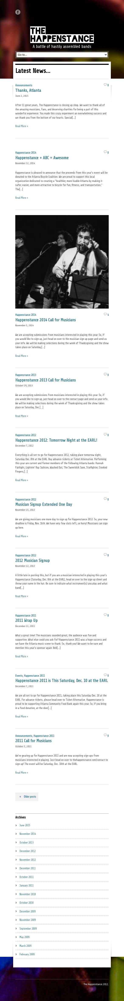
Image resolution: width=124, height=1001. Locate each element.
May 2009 (25, 937)
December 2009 (28, 911)
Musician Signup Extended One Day (43, 504)
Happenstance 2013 (25, 375)
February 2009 (27, 954)
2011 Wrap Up (26, 620)
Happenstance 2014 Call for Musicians (45, 320)
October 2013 (27, 842)
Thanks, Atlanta (28, 90)
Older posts (26, 797)
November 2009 (28, 920)
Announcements (23, 85)
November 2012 (28, 859)
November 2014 (28, 833)
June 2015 (25, 825)
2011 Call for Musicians (33, 741)
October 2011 (27, 877)
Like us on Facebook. (17, 12)
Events (19, 675)
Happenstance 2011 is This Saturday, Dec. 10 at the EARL (61, 680)
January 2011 (27, 885)
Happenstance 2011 (25, 615)
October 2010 (27, 902)
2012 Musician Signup (32, 560)
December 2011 (28, 868)
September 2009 (28, 928)
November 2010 (28, 894)
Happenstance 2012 (25, 435)
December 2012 (28, 851)
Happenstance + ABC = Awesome (42, 158)
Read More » (21, 126)
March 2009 (25, 945)
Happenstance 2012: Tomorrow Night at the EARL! (56, 440)
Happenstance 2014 (25, 152)
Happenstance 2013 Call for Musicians (45, 380)
